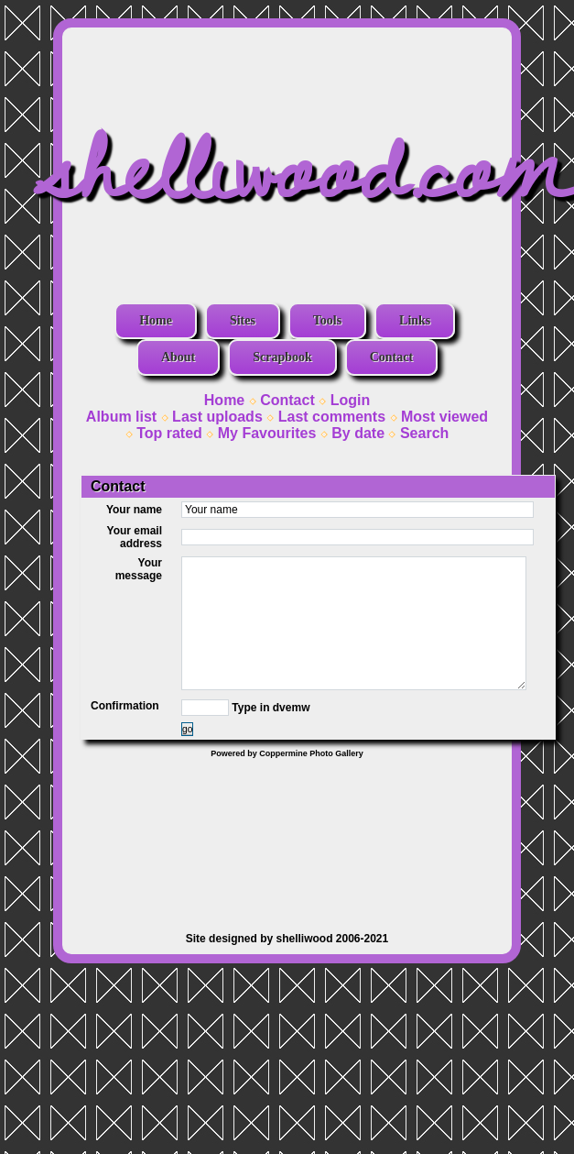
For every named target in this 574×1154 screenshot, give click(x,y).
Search (424, 433)
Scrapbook (282, 357)
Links (414, 320)
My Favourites (267, 433)
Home (155, 320)
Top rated (169, 433)
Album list (121, 416)
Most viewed (444, 416)
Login (350, 400)
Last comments (331, 416)
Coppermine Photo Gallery (311, 753)
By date (357, 433)
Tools (327, 320)
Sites (242, 320)
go (187, 729)
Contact (391, 357)
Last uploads (217, 416)
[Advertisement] (287, 836)
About (178, 357)
